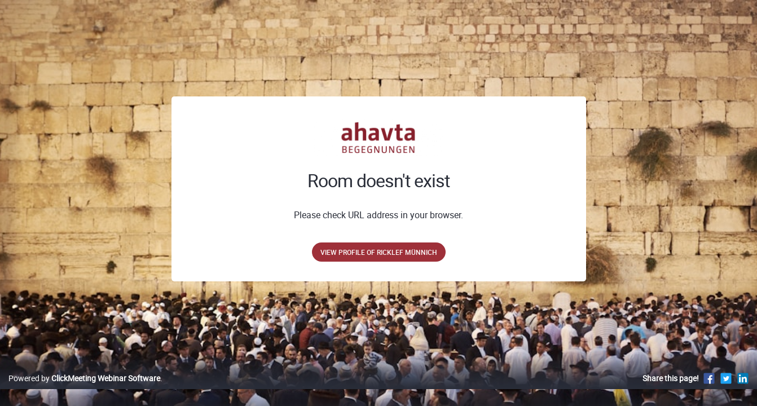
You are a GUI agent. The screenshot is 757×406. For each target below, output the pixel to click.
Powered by (84, 390)
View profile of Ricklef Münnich (378, 252)
